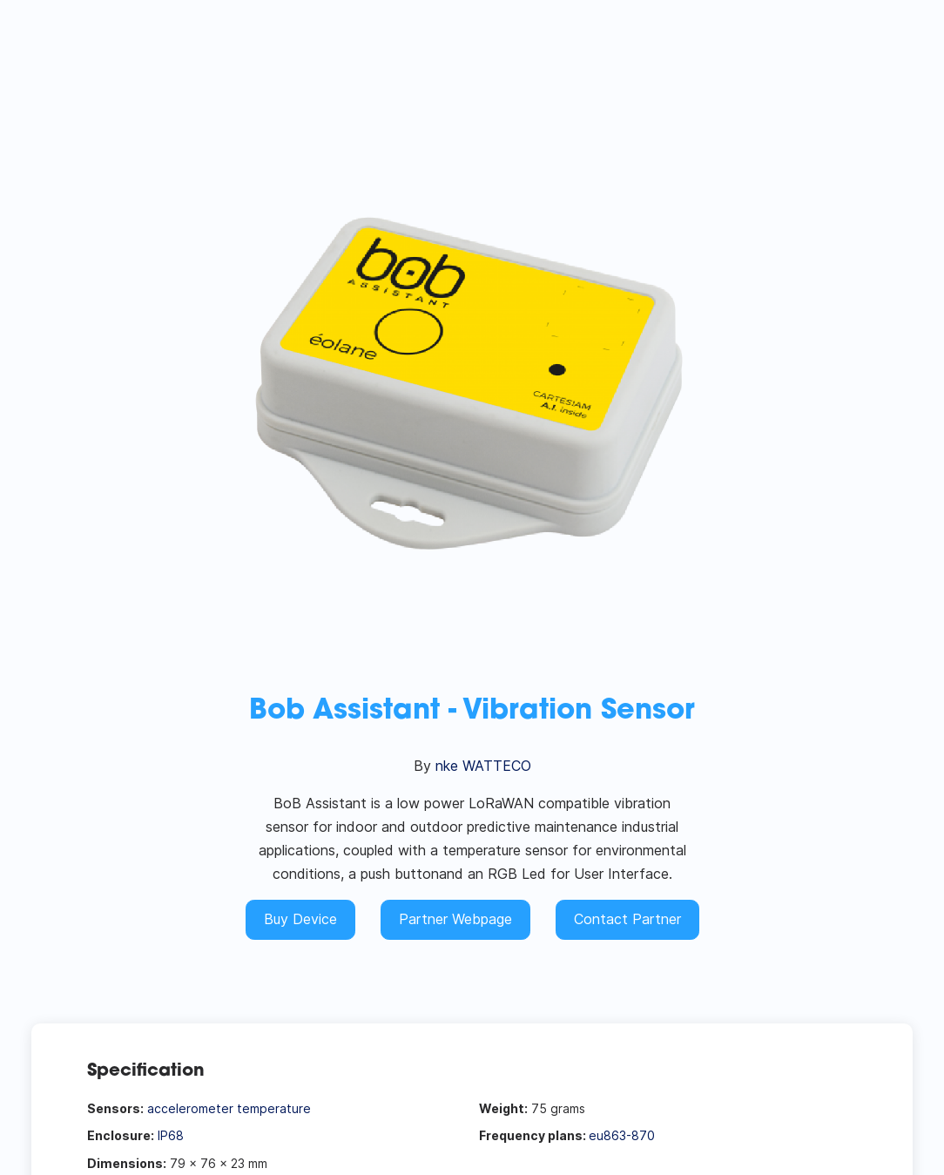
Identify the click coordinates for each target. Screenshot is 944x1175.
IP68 (171, 1135)
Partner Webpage (455, 919)
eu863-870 (622, 1135)
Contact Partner (627, 919)
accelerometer (190, 1108)
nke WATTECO (483, 765)
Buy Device (300, 919)
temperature (274, 1108)
